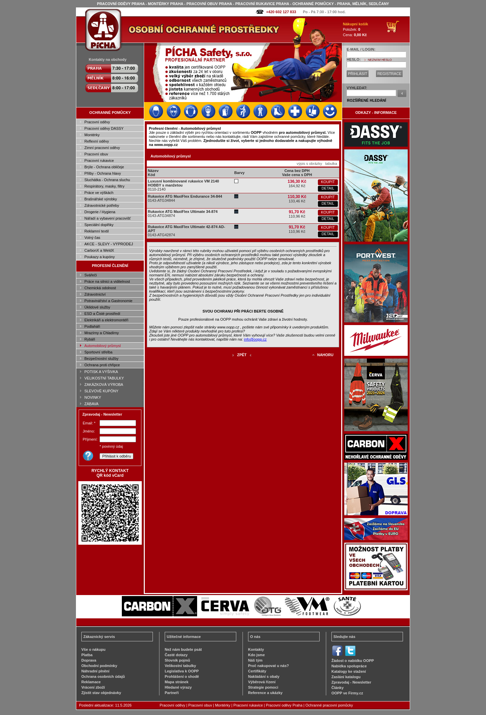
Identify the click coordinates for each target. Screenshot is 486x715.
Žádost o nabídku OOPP (352, 661)
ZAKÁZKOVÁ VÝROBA (103, 385)
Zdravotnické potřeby (101, 205)
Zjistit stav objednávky (101, 693)
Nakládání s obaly (263, 676)
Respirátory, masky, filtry (104, 186)
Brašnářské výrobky (100, 199)
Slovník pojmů (177, 660)
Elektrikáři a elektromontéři (106, 320)
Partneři (172, 693)
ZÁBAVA (91, 404)
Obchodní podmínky (99, 666)
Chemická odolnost (100, 288)
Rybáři (89, 339)
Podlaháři (92, 326)
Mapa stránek (176, 682)
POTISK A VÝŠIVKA (101, 372)
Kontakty (256, 649)
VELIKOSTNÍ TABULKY (104, 378)
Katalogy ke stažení (348, 671)
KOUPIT (328, 182)
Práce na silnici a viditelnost (107, 281)
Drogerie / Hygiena (99, 212)
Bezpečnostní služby (101, 358)
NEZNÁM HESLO (380, 59)
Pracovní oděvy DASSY (104, 128)
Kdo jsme (256, 655)
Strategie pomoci (263, 687)
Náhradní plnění (95, 671)
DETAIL (328, 188)
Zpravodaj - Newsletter (351, 682)
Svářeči (90, 275)
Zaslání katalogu (345, 677)
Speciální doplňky (98, 225)
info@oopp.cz (255, 339)
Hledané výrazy (178, 687)
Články (337, 688)
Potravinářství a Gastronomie (108, 301)
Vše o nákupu (93, 649)
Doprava (88, 660)
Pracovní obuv (96, 154)
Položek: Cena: (355, 29)
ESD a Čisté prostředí (102, 314)
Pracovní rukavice (99, 160)
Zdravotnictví (95, 294)
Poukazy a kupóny (99, 257)
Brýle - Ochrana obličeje (104, 167)
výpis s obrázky (309, 164)
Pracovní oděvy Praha (284, 705)
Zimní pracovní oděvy (102, 148)
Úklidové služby (97, 307)
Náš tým (255, 660)
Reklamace (91, 682)
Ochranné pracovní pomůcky (329, 705)
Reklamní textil (96, 231)
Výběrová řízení (261, 682)
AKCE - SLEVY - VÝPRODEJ (108, 244)
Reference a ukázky (265, 693)
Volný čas (92, 238)
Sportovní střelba (98, 352)
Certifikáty (257, 671)
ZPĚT (241, 355)
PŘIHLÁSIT (357, 74)
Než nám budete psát (183, 649)
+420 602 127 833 (281, 12)
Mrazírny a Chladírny (101, 333)
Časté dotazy (176, 655)
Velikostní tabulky (180, 666)
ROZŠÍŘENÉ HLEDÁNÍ (366, 100)
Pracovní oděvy (97, 122)
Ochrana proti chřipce (102, 365)
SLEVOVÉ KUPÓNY (101, 391)
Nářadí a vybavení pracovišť (107, 218)
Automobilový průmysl (102, 346)
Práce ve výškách (98, 193)
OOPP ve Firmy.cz (347, 693)
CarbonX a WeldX (99, 250)
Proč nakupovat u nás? (268, 666)
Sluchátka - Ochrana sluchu (107, 180)
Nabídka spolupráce (349, 666)
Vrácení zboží (93, 687)
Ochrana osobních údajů (103, 676)
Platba (86, 655)
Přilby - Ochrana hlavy (102, 173)
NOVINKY (92, 397)
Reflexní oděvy (96, 141)
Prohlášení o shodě (182, 676)
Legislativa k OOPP (182, 671)
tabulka (331, 164)
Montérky (92, 135)
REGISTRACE (389, 74)
